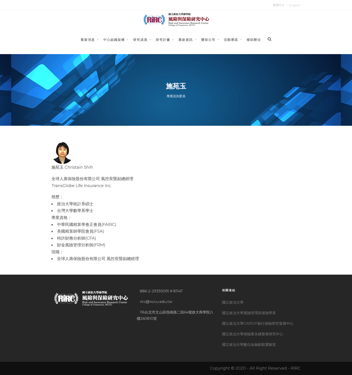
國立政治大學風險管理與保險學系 (249, 313)
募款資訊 (185, 40)
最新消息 (88, 40)
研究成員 (140, 40)
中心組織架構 (114, 40)
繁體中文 (279, 5)
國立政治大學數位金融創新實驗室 (249, 344)
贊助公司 (208, 40)
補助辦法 (253, 40)
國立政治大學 (233, 302)
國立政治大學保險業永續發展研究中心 (252, 334)
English (295, 5)
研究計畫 (163, 40)
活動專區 (231, 40)
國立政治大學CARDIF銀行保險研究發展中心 (257, 323)
